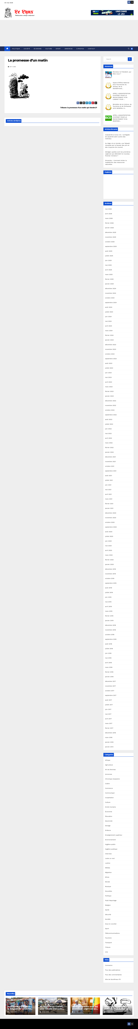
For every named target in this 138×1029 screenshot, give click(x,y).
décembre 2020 (110, 513)
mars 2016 (108, 737)
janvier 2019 (109, 620)
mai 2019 (108, 602)
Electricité (108, 821)
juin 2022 (108, 429)
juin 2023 (108, 373)
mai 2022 (108, 433)
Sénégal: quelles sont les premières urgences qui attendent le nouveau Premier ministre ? (117, 154)
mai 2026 (108, 209)
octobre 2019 (109, 578)
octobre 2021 (109, 466)
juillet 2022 (109, 424)
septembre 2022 (111, 415)
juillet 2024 (109, 312)
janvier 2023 (109, 396)
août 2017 (108, 700)
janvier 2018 (109, 676)
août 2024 (108, 307)
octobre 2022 (110, 410)
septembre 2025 (111, 246)
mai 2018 (108, 658)
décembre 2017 (110, 681)
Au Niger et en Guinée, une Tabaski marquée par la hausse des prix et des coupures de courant (117, 145)
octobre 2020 (110, 522)
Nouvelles (108, 891)
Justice (107, 863)
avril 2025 (108, 270)
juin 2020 (108, 541)
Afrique (107, 760)
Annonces (69, 49)
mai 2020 (108, 546)
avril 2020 (108, 550)
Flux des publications (112, 970)
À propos (80, 49)
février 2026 (109, 223)
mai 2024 (108, 321)
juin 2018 (108, 653)
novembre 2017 (110, 686)
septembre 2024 (111, 302)
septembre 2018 (110, 639)
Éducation (108, 816)
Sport (58, 49)
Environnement (110, 840)
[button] (128, 49)
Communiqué (110, 793)
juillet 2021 (109, 480)
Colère (107, 783)
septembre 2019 (110, 583)
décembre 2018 (110, 625)
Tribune (107, 947)
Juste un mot (110, 858)
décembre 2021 (110, 457)
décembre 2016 (110, 733)
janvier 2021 (109, 508)
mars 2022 (109, 443)
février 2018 (109, 672)
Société (27, 49)
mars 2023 (109, 387)
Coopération (109, 797)
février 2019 (109, 616)
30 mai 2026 (13, 1012)
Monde (107, 882)
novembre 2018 (110, 630)
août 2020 (108, 531)
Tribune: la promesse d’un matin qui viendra (78, 108)
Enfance (108, 830)
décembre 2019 (110, 569)
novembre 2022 (110, 405)
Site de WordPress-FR (113, 979)
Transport (108, 942)
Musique (108, 886)
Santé (107, 910)
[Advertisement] (69, 33)
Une (106, 952)
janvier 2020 (109, 564)
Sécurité (108, 914)
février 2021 (109, 503)
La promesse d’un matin (28, 60)
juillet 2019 (109, 592)
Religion (108, 905)
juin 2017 (108, 709)
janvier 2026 (109, 228)
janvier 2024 (109, 340)
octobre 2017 (109, 691)
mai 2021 (108, 489)
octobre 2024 (110, 298)
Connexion (108, 965)
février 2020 (109, 560)
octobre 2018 (109, 634)
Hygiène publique (111, 849)
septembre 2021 (110, 471)
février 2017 (109, 728)
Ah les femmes (110, 769)
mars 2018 (108, 667)
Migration (108, 872)
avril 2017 (108, 719)
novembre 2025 (110, 237)
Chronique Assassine (112, 779)
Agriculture (109, 765)
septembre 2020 (111, 527)
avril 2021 (108, 494)
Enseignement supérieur (113, 835)
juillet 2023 (109, 368)
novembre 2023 (110, 349)
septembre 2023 (111, 358)
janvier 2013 (109, 747)
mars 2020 (109, 555)
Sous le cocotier (111, 924)
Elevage (107, 825)
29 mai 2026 (110, 1012)
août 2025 (108, 251)
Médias (107, 868)
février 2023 (109, 391)
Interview (108, 854)
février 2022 (109, 447)
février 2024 (109, 335)
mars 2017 (108, 723)
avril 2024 (108, 326)
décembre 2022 (110, 401)
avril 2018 (108, 662)
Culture (48, 49)
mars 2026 (109, 218)
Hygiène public (110, 844)
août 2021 (108, 475)
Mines (107, 877)
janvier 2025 (109, 284)
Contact (91, 49)
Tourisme (108, 938)
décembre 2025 (110, 232)
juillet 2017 (109, 705)
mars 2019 (108, 611)
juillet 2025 (109, 256)
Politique (16, 49)
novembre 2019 (110, 574)
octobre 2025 (110, 242)
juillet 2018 (109, 648)
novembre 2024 (110, 293)
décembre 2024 (110, 288)
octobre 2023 (110, 354)
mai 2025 (108, 265)
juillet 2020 (109, 536)
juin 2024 (108, 316)
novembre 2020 (110, 517)
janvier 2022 (109, 452)
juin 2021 (108, 485)
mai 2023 (108, 377)
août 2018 (108, 644)
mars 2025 (109, 274)
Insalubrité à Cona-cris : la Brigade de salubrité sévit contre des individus (117, 137)
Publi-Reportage (111, 900)
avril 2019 (108, 606)
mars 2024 (109, 330)
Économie (37, 49)
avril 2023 (108, 382)
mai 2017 (108, 714)
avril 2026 (108, 213)
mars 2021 (108, 499)
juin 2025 (108, 260)
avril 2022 (108, 438)
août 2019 (108, 588)
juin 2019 (108, 597)
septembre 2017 (110, 695)
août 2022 (108, 419)
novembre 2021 (110, 461)
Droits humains (110, 807)
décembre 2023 (110, 344)
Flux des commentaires (113, 975)
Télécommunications (112, 933)
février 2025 (109, 279)
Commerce (109, 788)
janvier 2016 (109, 742)
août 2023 (108, 363)
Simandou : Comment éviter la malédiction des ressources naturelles (116, 162)
